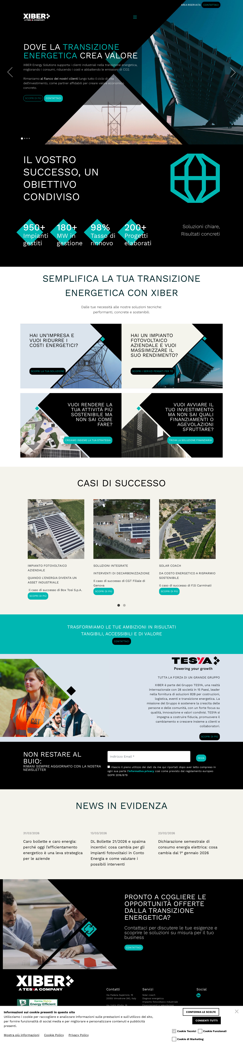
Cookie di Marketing (190, 1039)
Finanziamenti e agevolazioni (158, 1005)
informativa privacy (141, 771)
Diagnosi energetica (153, 998)
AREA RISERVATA (191, 5)
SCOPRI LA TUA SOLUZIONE (47, 371)
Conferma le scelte (201, 1011)
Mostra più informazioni (21, 1035)
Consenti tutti (207, 1020)
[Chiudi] (237, 1012)
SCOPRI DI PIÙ (33, 98)
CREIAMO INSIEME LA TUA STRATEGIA (88, 440)
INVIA (201, 758)
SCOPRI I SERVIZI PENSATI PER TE (152, 371)
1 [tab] (119, 602)
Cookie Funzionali (214, 1031)
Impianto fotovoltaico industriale (160, 1002)
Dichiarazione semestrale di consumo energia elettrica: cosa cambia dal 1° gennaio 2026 (187, 847)
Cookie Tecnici (186, 1031)
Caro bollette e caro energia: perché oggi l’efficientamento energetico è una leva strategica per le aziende (53, 850)
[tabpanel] (187, 547)
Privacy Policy (79, 1035)
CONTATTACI (211, 4)
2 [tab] (124, 602)
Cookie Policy (54, 1035)
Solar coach (148, 995)
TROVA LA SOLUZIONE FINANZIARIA (190, 440)
